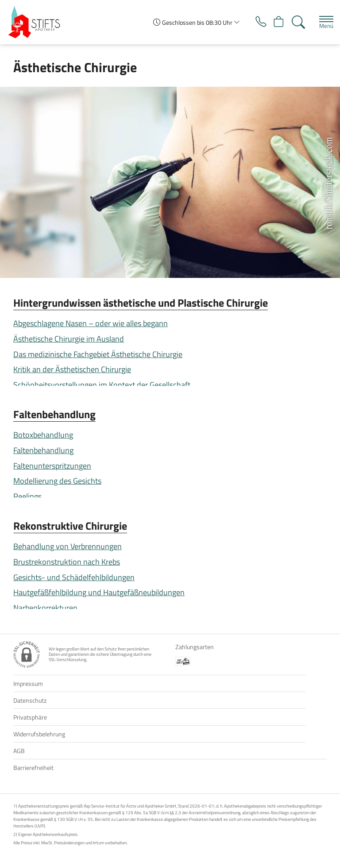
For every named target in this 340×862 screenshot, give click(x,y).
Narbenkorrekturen (45, 608)
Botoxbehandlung (43, 435)
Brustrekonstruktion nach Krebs (66, 562)
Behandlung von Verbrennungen (67, 546)
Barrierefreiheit (33, 767)
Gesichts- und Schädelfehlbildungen (74, 577)
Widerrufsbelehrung (39, 734)
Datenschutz (29, 700)
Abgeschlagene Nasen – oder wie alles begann (90, 323)
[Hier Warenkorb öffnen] (276, 22)
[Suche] (297, 22)
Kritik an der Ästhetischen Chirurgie (72, 369)
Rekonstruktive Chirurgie (70, 526)
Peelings (27, 496)
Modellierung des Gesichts (57, 481)
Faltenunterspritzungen (52, 466)
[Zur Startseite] (38, 22)
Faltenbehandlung (54, 414)
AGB (19, 750)
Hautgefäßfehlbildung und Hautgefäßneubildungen (99, 592)
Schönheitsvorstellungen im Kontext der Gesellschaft (101, 385)
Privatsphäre (30, 717)
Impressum (28, 683)
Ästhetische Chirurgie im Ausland (68, 339)
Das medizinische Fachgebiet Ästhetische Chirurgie (97, 354)
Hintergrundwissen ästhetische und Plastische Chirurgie (140, 303)
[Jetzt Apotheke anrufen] (255, 22)
